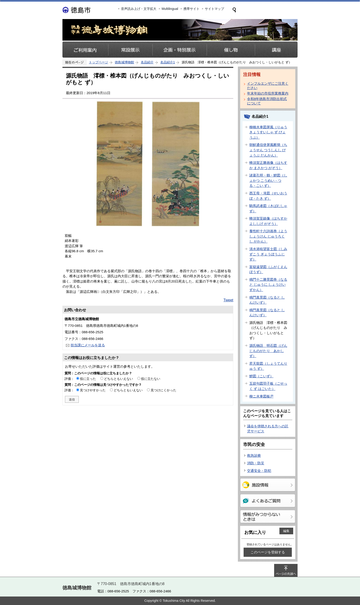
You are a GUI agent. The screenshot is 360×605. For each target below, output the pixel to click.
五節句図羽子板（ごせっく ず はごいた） (268, 386)
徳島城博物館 (124, 62)
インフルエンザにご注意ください (267, 85)
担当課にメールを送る (87, 345)
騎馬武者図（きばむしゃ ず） (268, 208)
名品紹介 (147, 62)
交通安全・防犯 (259, 471)
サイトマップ (214, 9)
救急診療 (254, 455)
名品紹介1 (167, 62)
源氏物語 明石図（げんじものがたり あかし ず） (268, 351)
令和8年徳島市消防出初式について (267, 101)
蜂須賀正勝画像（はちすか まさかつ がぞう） (268, 165)
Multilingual (170, 9)
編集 (286, 531)
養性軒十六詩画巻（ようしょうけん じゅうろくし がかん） (268, 236)
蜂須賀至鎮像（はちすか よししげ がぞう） (268, 221)
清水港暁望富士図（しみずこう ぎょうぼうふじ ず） (268, 254)
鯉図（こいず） (261, 376)
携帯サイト (191, 9)
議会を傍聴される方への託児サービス (267, 428)
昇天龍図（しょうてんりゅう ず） (268, 366)
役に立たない (150, 379)
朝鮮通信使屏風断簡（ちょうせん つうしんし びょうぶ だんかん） (268, 150)
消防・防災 (255, 463)
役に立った (88, 379)
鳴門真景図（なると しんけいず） (267, 300)
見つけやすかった (93, 390)
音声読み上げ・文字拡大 (138, 9)
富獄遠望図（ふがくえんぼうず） (268, 269)
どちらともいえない (118, 379)
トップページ (98, 62)
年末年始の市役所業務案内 (267, 93)
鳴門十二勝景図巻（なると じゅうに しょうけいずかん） (268, 284)
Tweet (228, 300)
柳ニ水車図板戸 (261, 396)
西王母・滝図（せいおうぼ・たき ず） (268, 195)
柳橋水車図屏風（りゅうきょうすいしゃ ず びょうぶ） (268, 132)
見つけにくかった (163, 390)
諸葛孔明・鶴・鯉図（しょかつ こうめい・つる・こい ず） (268, 180)
